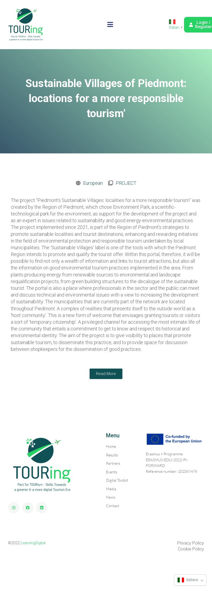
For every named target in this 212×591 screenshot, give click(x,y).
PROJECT (126, 183)
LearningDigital (33, 543)
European (93, 183)
